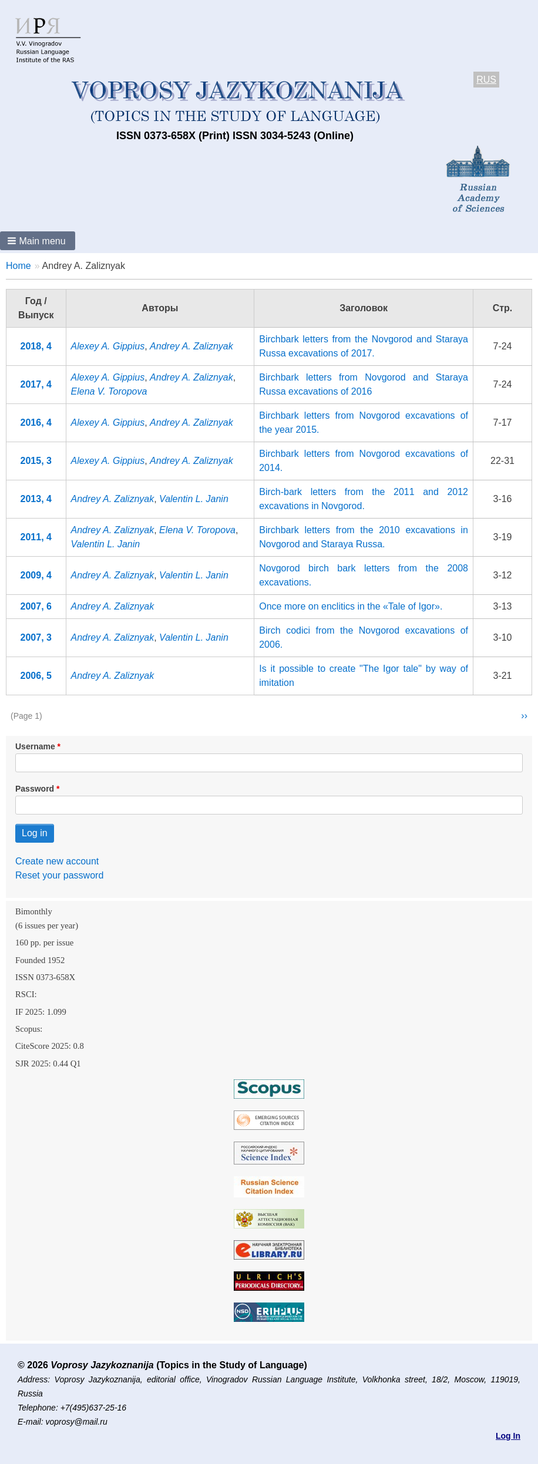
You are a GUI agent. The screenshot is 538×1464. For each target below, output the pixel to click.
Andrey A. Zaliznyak (191, 346)
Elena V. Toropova (109, 391)
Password (34, 788)
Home (18, 266)
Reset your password (59, 875)
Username (35, 746)
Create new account (57, 861)
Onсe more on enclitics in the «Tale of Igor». (350, 606)
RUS (486, 80)
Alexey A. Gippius (108, 346)
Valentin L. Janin (193, 499)
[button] (37, 240)
